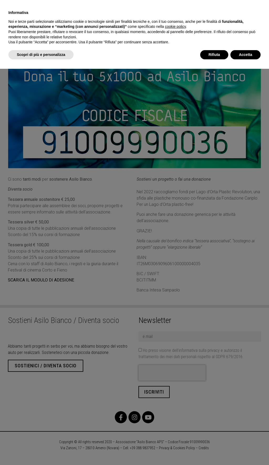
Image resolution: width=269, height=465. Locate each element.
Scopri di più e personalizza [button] (41, 55)
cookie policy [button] (175, 26)
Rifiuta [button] (214, 55)
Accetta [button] (245, 55)
